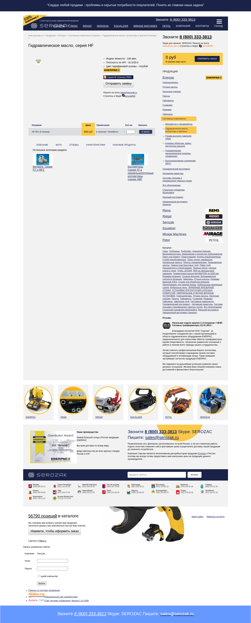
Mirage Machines (145, 26)
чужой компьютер (48, 576)
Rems (74, 26)
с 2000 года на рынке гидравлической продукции (59, 21)
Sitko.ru (42, 541)
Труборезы (174, 251)
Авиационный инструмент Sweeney (175, 203)
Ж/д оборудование (172, 185)
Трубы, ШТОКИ (184, 271)
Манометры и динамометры (179, 124)
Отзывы (167, 318)
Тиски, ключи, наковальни (199, 259)
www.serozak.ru (35, 35)
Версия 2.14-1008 (80, 600)
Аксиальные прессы (172, 262)
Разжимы (167, 109)
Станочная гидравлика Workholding (174, 191)
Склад (218, 26)
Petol (166, 26)
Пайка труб (205, 265)
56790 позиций (42, 515)
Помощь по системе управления (44, 590)
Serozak (103, 26)
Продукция (50, 35)
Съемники (167, 105)
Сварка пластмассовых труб (185, 265)
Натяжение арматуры (173, 173)
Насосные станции (172, 91)
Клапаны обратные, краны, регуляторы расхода (178, 144)
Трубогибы (186, 251)
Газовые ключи (200, 268)
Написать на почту (216, 516)
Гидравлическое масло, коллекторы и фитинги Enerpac (129, 35)
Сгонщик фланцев (190, 276)
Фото (59, 145)
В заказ (146, 132)
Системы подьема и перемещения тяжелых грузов (177, 179)
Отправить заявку (119, 83)
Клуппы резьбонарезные (209, 257)
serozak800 (206, 46)
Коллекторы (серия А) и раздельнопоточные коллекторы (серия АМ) (138, 173)
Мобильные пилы (178, 287)
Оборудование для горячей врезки (179, 285)
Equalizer (121, 26)
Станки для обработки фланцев (193, 282)
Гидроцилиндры (170, 82)
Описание (42, 145)
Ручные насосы (170, 87)
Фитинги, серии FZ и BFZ (43, 168)
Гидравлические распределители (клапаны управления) (178, 153)
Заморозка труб (181, 301)
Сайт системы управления (49, 600)
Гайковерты (168, 100)
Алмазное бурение (201, 251)
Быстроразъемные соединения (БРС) (180, 162)
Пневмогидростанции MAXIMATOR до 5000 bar (196, 273)
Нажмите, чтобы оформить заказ (55, 531)
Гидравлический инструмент (176, 169)
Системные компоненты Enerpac (84, 35)
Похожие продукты (124, 145)
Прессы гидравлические (195, 262)
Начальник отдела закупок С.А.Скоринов (193, 323)
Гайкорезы (168, 114)
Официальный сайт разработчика (53, 597)
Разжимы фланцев (172, 276)
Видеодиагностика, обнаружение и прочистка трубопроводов (192, 254)
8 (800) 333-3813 (196, 37)
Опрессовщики (188, 257)
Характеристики (95, 145)
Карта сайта (197, 516)
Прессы (166, 96)
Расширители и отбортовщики (177, 268)
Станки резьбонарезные (174, 259)
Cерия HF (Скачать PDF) (119, 77)
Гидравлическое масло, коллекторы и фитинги (176, 130)
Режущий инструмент (173, 197)
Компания (183, 26)
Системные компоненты (174, 119)
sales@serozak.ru (171, 46)
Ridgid (87, 26)
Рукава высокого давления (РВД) (178, 137)
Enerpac (59, 26)
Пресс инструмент (171, 257)
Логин (27, 561)
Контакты (202, 26)
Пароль (28, 568)
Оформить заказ (207, 59)
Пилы (165, 251)
